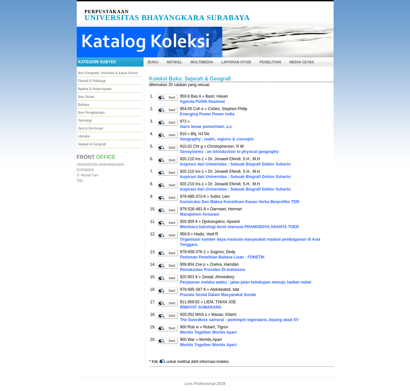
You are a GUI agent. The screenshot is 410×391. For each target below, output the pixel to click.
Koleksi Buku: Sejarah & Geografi (190, 78)
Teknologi (85, 120)
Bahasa (83, 104)
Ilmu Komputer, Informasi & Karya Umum (108, 73)
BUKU (153, 62)
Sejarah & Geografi (92, 144)
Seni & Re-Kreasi (90, 128)
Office (106, 157)
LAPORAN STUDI (236, 62)
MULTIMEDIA (202, 62)
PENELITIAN (270, 62)
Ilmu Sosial (86, 97)
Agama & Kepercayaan (95, 89)
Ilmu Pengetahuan (91, 112)
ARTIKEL (174, 62)
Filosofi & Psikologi (92, 81)
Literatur (84, 136)
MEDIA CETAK (301, 62)
